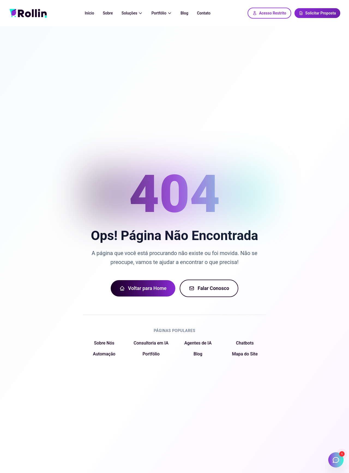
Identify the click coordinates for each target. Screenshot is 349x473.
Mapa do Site (245, 354)
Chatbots (245, 343)
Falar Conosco (209, 288)
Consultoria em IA (151, 343)
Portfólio (161, 13)
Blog (184, 13)
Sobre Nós (104, 343)
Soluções (132, 13)
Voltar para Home (143, 288)
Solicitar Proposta (317, 13)
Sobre (108, 13)
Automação (104, 354)
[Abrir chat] (336, 460)
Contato (203, 13)
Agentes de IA (198, 343)
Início (89, 13)
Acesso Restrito (269, 13)
